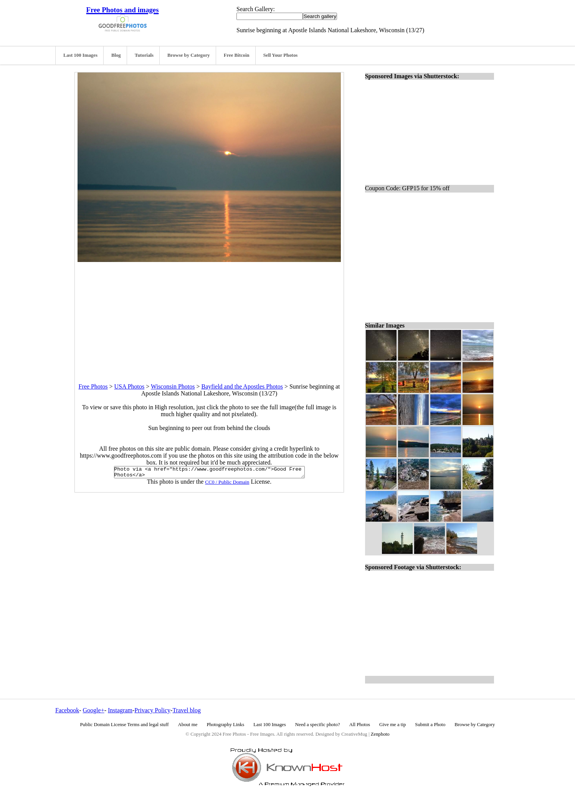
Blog (116, 55)
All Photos (359, 724)
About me (188, 724)
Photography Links (225, 724)
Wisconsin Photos (173, 386)
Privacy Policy (152, 710)
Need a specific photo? (317, 724)
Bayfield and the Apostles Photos (242, 386)
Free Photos (93, 386)
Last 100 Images (80, 55)
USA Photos (129, 386)
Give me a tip (392, 724)
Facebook (67, 710)
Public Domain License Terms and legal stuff (124, 724)
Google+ (93, 710)
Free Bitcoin (236, 55)
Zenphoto (380, 734)
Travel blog (186, 710)
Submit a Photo (430, 724)
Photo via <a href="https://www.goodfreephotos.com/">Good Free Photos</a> (209, 473)
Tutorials (144, 55)
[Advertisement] (209, 315)
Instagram (120, 710)
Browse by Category (188, 55)
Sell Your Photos (280, 55)
